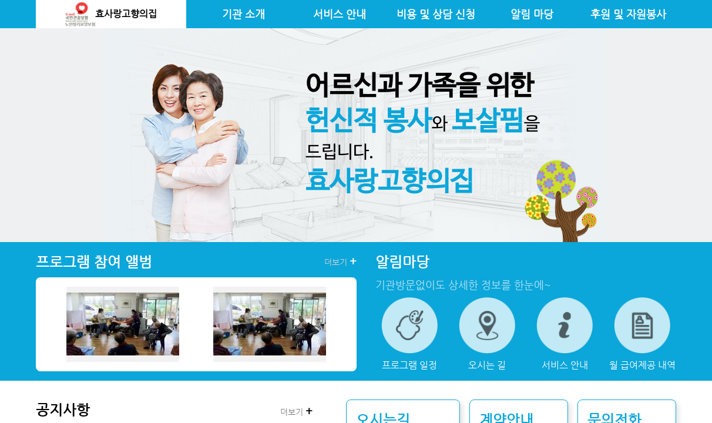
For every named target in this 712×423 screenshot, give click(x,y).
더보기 (340, 261)
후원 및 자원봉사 (628, 14)
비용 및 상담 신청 (436, 14)
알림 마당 (532, 14)
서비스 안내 (339, 14)
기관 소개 (243, 14)
